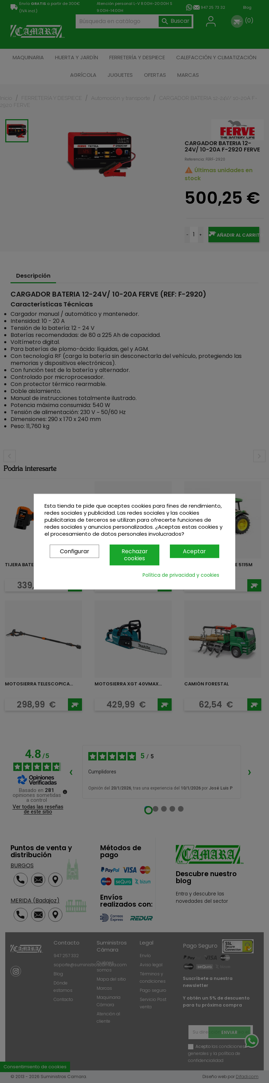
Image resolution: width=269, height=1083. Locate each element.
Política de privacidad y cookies (181, 574)
